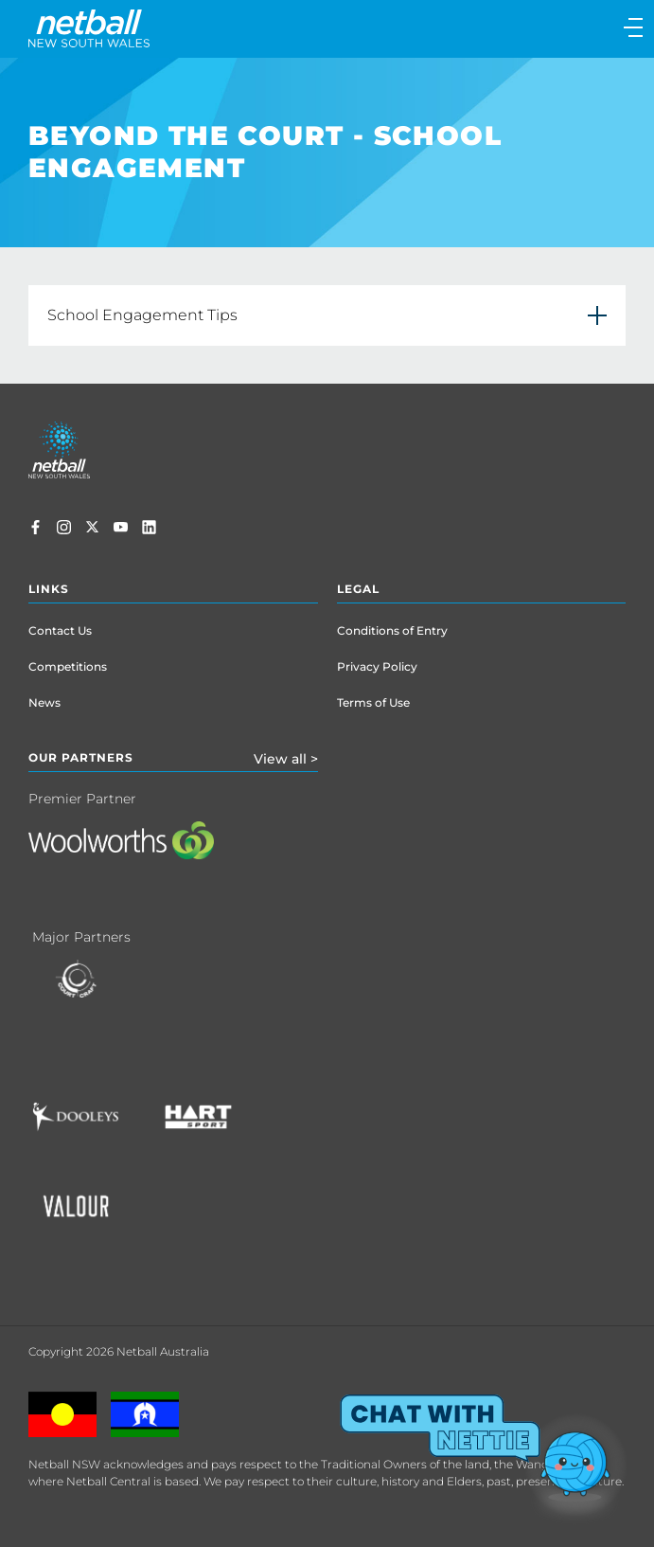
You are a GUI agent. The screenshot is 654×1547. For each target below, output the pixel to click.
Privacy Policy (377, 666)
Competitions (67, 666)
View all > (286, 758)
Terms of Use (373, 702)
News (44, 702)
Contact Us (60, 630)
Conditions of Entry (392, 630)
